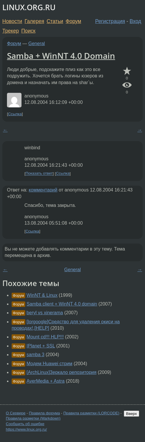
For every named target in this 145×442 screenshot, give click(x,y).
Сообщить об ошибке (25, 424)
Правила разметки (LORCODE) (91, 413)
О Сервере (16, 413)
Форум (73, 21)
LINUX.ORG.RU (29, 7)
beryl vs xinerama (44, 312)
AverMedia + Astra (45, 381)
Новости (12, 21)
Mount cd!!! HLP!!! (45, 336)
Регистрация (110, 21)
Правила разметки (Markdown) (33, 418)
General (36, 43)
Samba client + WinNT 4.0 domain (61, 303)
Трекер (10, 31)
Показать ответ (39, 173)
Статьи (54, 21)
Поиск (28, 31)
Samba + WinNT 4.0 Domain (61, 55)
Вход (135, 21)
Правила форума (44, 413)
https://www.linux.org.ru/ (26, 429)
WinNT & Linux (41, 295)
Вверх (131, 413)
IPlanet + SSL (40, 345)
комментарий (43, 189)
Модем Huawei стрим (49, 363)
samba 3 (35, 354)
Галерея (34, 21)
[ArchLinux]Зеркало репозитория (61, 372)
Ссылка (15, 114)
